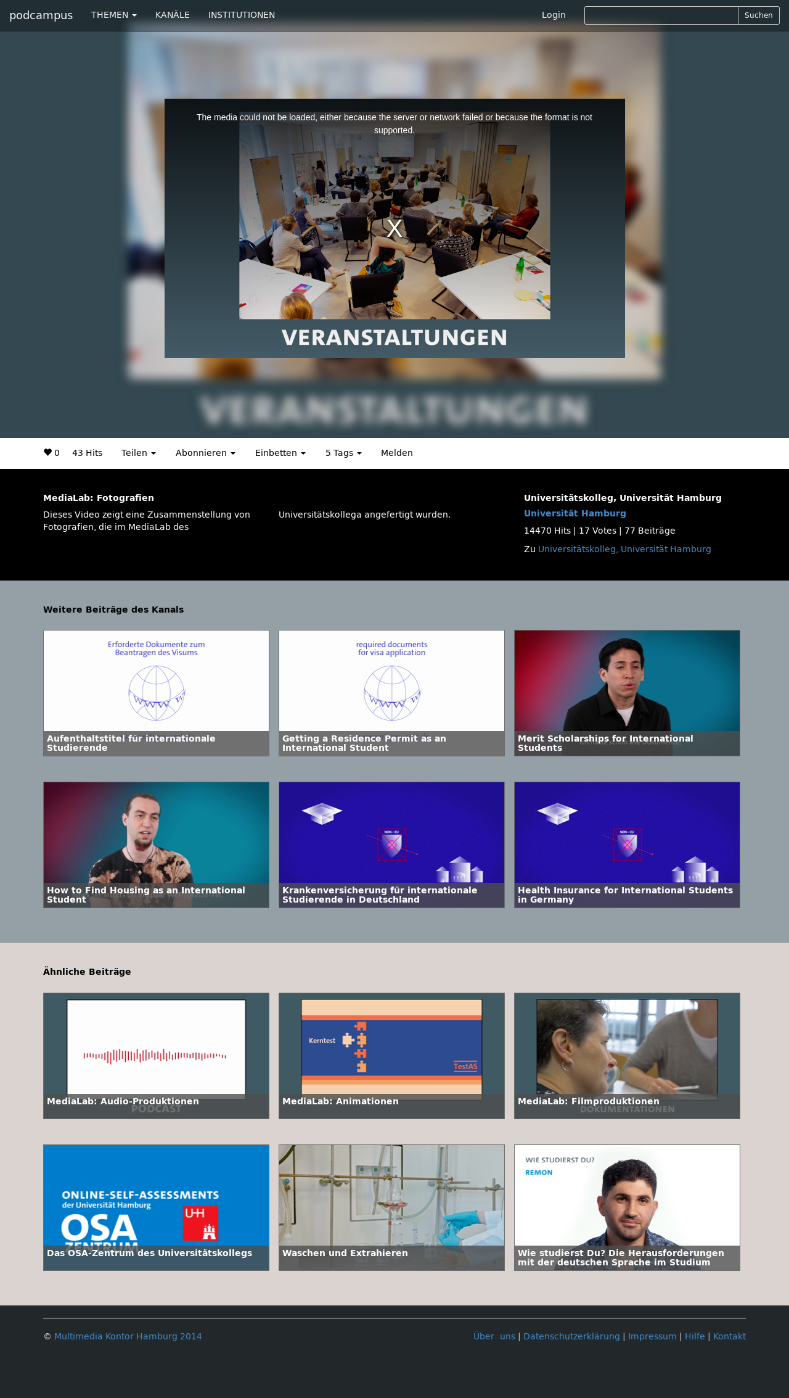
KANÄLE (172, 15)
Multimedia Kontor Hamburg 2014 (128, 1336)
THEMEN (114, 15)
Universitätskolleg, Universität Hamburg (624, 549)
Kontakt (729, 1336)
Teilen (138, 453)
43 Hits (87, 453)
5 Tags (343, 453)
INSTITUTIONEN (241, 15)
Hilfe (695, 1336)
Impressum (652, 1336)
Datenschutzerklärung (571, 1336)
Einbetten (280, 453)
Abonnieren (205, 453)
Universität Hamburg (575, 513)
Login (554, 15)
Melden (397, 453)
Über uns (494, 1336)
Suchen (759, 15)
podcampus (41, 15)
